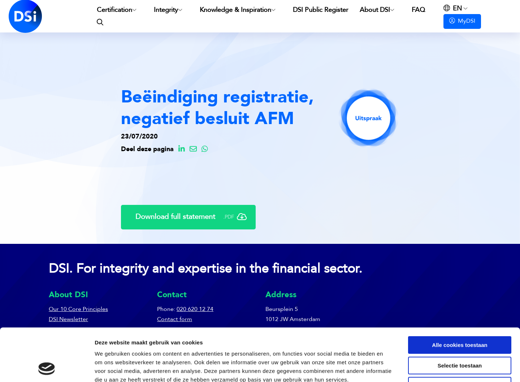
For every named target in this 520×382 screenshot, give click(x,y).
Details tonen (390, 368)
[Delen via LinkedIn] (181, 150)
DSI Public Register (320, 10)
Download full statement (191, 217)
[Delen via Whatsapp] (205, 150)
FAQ (418, 10)
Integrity (166, 10)
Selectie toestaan (460, 316)
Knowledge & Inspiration (235, 10)
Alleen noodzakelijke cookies (459, 336)
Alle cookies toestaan (459, 296)
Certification (114, 10)
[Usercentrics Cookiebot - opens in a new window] (46, 368)
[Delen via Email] (193, 150)
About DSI (375, 10)
